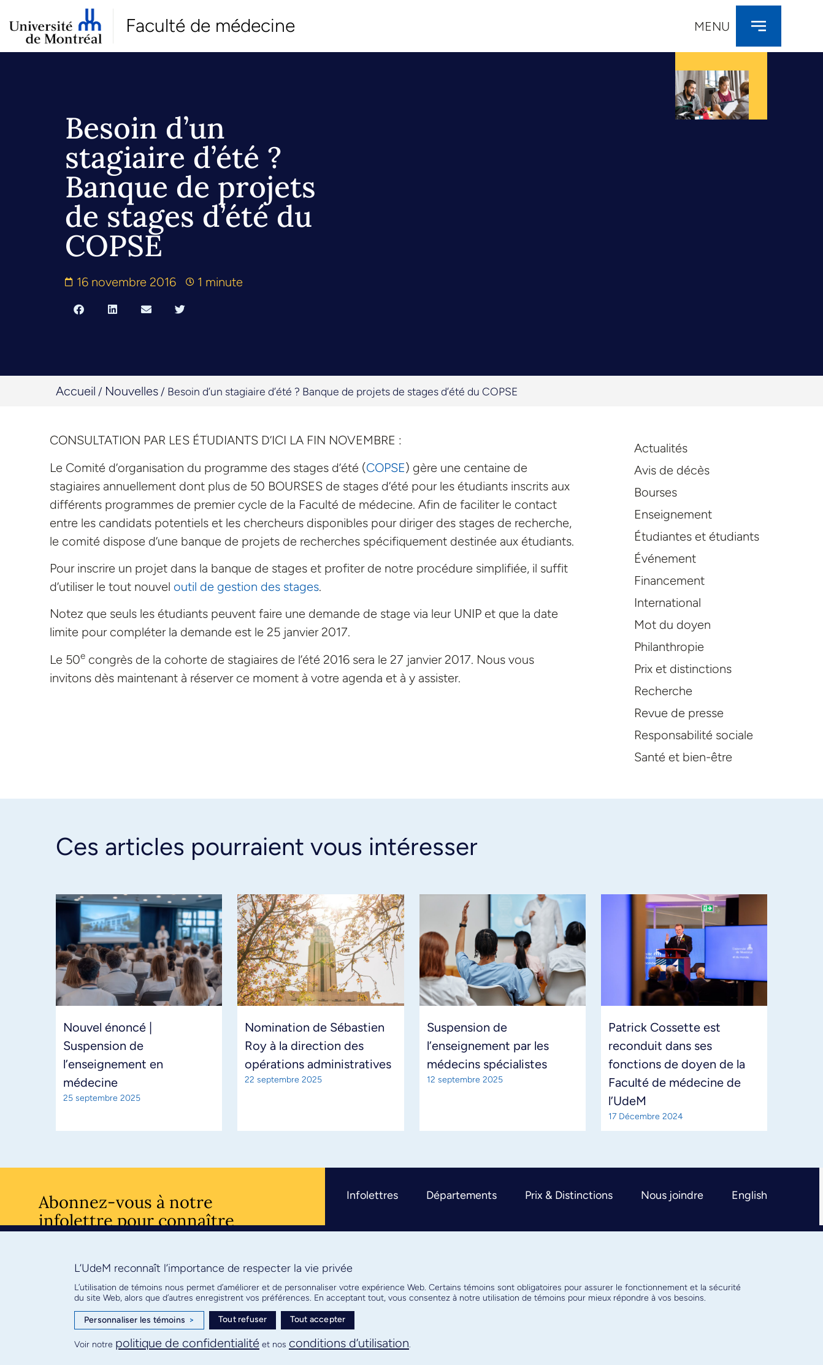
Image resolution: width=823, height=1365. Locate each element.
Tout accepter (318, 1319)
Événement (665, 558)
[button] (79, 308)
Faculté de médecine (210, 25)
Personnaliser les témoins (139, 1320)
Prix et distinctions (683, 668)
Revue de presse (679, 712)
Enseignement (673, 514)
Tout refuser (242, 1319)
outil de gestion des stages (246, 586)
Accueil (76, 391)
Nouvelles (131, 391)
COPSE (385, 467)
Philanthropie (669, 646)
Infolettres (372, 1195)
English (749, 1195)
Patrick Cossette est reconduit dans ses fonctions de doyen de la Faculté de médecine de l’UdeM (676, 1064)
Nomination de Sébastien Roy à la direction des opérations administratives (318, 1045)
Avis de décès (672, 470)
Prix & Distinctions (569, 1195)
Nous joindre (672, 1195)
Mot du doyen (672, 624)
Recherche (663, 690)
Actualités (660, 448)
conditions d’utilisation (349, 1343)
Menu (712, 26)
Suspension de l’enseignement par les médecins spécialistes (488, 1045)
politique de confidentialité (187, 1343)
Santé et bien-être (683, 757)
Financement (669, 580)
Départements (461, 1195)
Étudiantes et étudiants (696, 536)
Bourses (655, 492)
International (667, 602)
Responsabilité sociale (693, 735)
